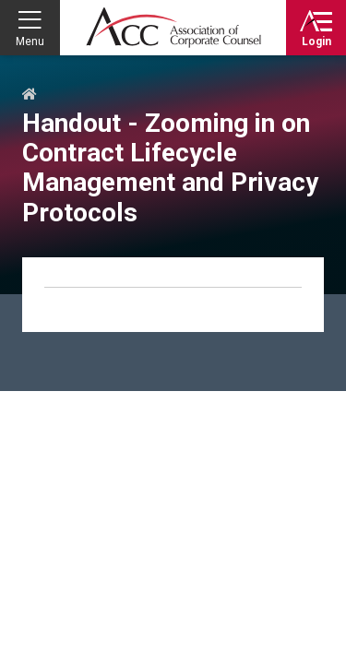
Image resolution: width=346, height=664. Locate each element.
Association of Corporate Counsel (173, 27)
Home (29, 95)
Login (316, 41)
